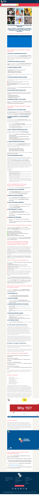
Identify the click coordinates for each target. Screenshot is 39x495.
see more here (19, 159)
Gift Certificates (27, 477)
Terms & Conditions (18, 477)
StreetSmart (7, 480)
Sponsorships (27, 483)
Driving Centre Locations (8, 477)
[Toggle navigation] (37, 1)
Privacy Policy (27, 480)
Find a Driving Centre (19, 485)
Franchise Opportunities (18, 480)
